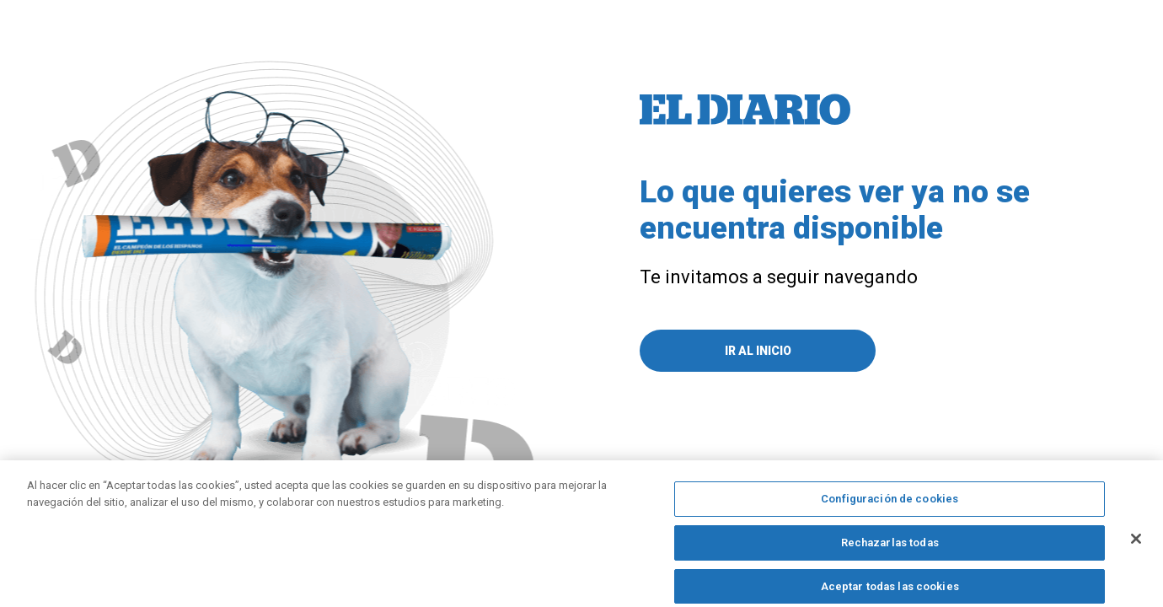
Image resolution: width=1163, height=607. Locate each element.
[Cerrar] (1136, 546)
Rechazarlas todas (890, 549)
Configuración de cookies (889, 506)
